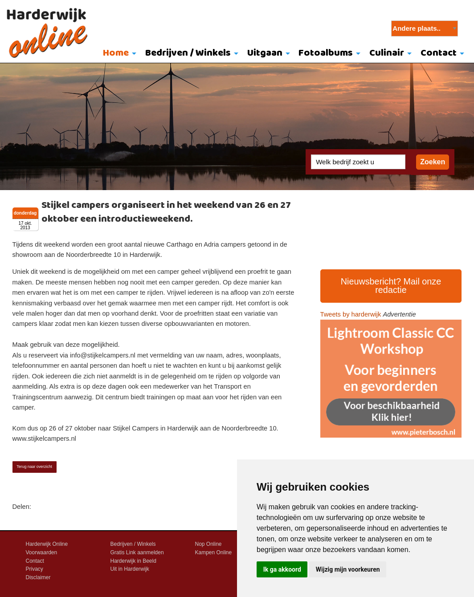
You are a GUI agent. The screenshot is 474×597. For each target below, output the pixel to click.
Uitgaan (264, 53)
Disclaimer (38, 577)
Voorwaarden (41, 552)
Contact (439, 53)
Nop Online (208, 544)
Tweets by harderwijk (350, 314)
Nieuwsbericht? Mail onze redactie (391, 285)
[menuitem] (118, 54)
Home (116, 53)
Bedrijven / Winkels (188, 53)
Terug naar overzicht (34, 466)
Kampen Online (213, 552)
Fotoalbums (325, 53)
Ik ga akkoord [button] (282, 569)
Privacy (34, 569)
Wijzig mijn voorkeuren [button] (348, 569)
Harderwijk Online (47, 544)
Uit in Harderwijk (129, 569)
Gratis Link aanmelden (137, 552)
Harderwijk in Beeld (133, 561)
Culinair (386, 53)
